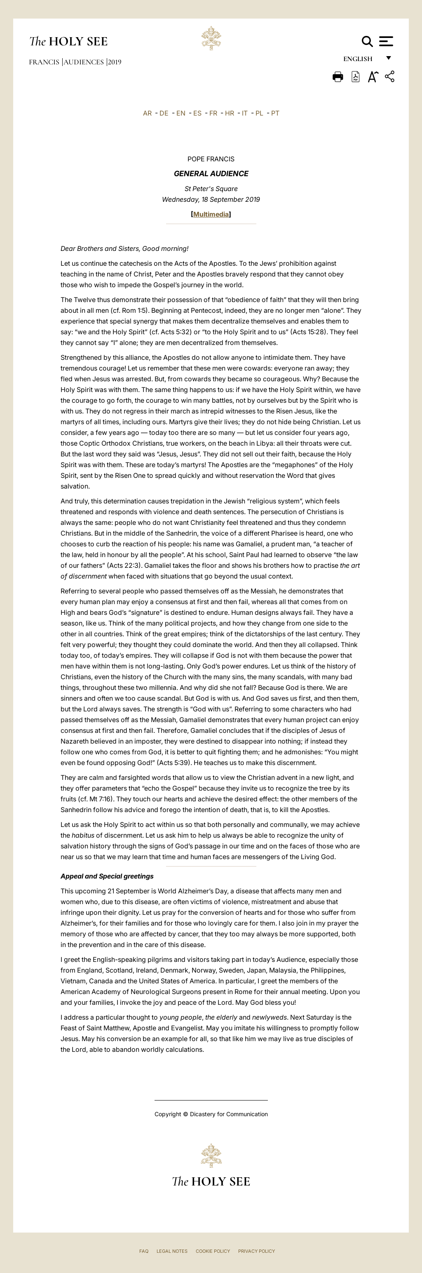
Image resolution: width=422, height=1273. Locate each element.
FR (213, 113)
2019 (115, 61)
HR (229, 113)
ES (197, 113)
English (361, 60)
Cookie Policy (213, 1251)
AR (147, 113)
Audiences (84, 61)
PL (259, 113)
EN (180, 113)
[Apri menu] (385, 41)
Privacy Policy (256, 1251)
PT (275, 113)
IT (245, 113)
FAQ (143, 1251)
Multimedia (211, 214)
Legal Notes (172, 1251)
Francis (45, 61)
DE (164, 113)
